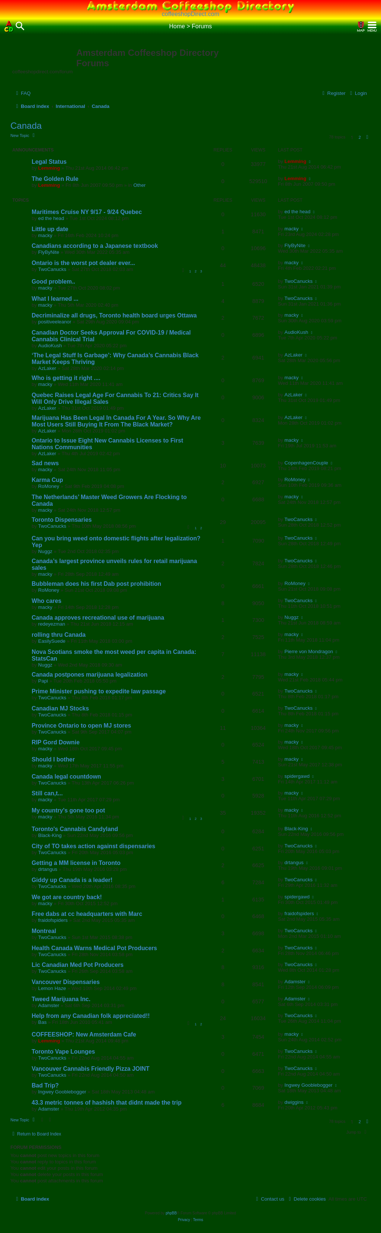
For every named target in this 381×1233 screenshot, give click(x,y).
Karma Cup (47, 480)
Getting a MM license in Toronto (76, 863)
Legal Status (49, 162)
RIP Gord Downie (56, 742)
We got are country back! (67, 897)
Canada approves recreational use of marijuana (98, 617)
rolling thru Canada (59, 635)
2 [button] (360, 137)
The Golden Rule (55, 179)
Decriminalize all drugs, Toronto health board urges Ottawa (114, 315)
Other (139, 185)
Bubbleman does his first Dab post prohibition (96, 584)
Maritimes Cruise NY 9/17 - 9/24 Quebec (87, 212)
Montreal (44, 931)
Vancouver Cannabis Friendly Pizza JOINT (91, 1069)
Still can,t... (47, 793)
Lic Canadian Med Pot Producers (78, 965)
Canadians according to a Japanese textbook (95, 246)
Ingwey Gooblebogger (62, 1092)
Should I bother (53, 759)
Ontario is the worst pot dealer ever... (83, 263)
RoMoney (48, 486)
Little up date (50, 229)
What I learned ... (55, 299)
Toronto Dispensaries (62, 520)
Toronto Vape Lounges (63, 1051)
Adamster (295, 981)
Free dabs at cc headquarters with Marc (87, 914)
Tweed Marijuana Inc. (61, 999)
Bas (42, 1022)
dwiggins (294, 1102)
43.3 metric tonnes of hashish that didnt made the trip (107, 1102)
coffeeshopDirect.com (190, 14)
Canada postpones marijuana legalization (89, 674)
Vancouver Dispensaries (66, 982)
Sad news (45, 463)
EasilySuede (51, 641)
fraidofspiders (53, 920)
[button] (367, 137)
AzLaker (47, 368)
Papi (43, 681)
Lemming (49, 168)
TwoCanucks (52, 269)
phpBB (171, 1213)
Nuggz (45, 551)
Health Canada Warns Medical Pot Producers (94, 948)
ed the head (51, 218)
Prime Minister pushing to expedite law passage (99, 691)
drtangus (47, 869)
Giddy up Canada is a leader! (72, 880)
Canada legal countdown (66, 776)
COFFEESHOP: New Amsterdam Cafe (84, 1034)
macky (45, 235)
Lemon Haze (52, 988)
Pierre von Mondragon (309, 651)
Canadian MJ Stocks (60, 708)
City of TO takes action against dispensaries (93, 846)
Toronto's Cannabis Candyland (75, 829)
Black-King (50, 835)
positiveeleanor (54, 322)
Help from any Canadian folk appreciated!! (91, 1016)
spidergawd (297, 776)
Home (177, 26)
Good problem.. (53, 281)
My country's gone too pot (68, 810)
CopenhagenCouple (306, 463)
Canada (26, 126)
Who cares (46, 601)
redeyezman (51, 624)
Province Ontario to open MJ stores (81, 725)
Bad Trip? (45, 1085)
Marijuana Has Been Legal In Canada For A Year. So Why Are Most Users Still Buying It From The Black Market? (116, 421)
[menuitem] (22, 93)
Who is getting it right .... (66, 378)
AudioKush (50, 345)
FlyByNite (48, 252)
